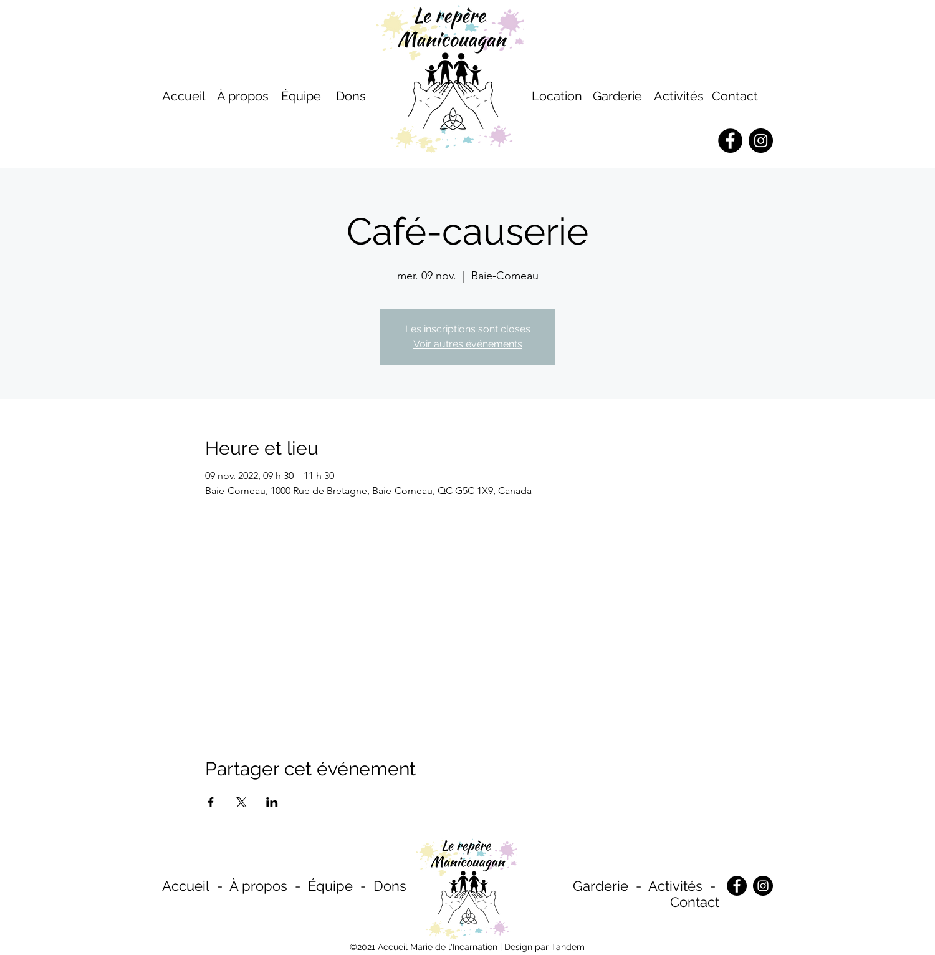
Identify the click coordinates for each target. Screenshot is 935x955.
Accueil (185, 886)
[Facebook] (737, 886)
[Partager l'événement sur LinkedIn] (272, 802)
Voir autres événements (467, 344)
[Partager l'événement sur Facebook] (211, 802)
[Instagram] (763, 886)
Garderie (600, 886)
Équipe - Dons (357, 886)
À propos (258, 886)
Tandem (568, 947)
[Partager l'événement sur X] (241, 802)
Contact (735, 96)
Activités (679, 96)
